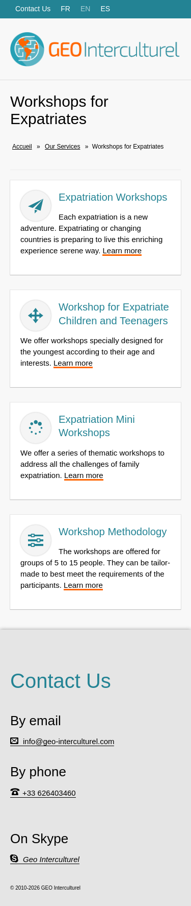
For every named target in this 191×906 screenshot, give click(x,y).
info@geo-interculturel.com (68, 741)
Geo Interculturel (51, 859)
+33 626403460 (49, 793)
